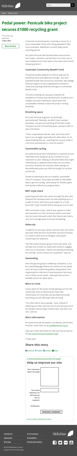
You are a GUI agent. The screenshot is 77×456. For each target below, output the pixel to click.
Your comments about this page (33, 370)
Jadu (22, 450)
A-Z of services (32, 434)
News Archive (10, 46)
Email (55, 351)
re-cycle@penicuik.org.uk (57, 325)
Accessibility (32, 438)
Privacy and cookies (34, 442)
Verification (35, 406)
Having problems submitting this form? (39, 419)
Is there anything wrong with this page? (44, 358)
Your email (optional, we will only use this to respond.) (34, 395)
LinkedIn (47, 351)
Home (4, 13)
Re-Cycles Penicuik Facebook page (43, 333)
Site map (7, 442)
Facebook (29, 351)
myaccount (8, 438)
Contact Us (8, 434)
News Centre (12, 13)
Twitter (38, 351)
